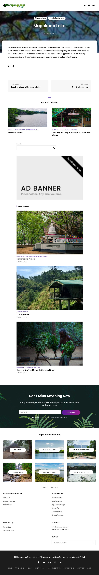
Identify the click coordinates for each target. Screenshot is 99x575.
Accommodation (22, 312)
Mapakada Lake (40, 18)
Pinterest (55, 562)
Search (19, 144)
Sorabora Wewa (32, 130)
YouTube (49, 562)
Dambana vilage (57, 497)
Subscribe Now (8, 530)
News (29, 568)
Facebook (38, 562)
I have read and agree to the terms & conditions (51, 417)
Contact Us (7, 527)
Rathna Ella (55, 508)
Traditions (19, 568)
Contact (80, 568)
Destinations (69, 568)
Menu (93, 5)
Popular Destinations (57, 18)
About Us (6, 497)
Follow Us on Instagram (49, 487)
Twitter (44, 562)
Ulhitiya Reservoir (58, 515)
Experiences (39, 568)
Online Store (7, 504)
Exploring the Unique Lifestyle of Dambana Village (71, 134)
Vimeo (60, 562)
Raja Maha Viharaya (40, 256)
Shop (89, 568)
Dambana (55, 130)
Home (10, 568)
